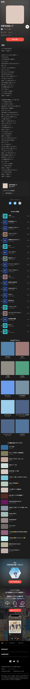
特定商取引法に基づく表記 (18, 671)
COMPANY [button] (5, 654)
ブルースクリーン (7, 395)
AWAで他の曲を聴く (15, 581)
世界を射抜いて (13, 184)
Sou (10, 29)
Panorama (8, 356)
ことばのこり (22, 434)
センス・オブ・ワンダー (7, 434)
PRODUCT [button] (4, 649)
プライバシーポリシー (12, 669)
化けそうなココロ (7, 414)
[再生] (27, 27)
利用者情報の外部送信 (5, 671)
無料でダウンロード (15, 610)
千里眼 (7, 376)
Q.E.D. (22, 356)
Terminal (22, 376)
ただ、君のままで (22, 395)
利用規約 (3, 669)
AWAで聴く (15, 39)
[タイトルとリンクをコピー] (19, 203)
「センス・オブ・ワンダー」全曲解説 (22, 414)
